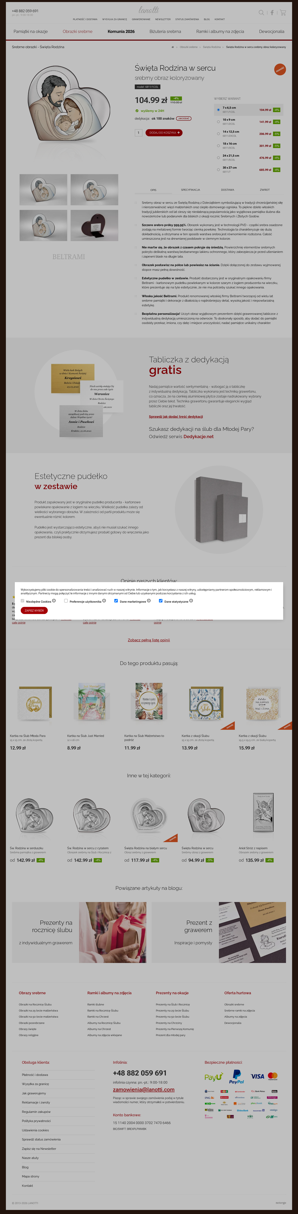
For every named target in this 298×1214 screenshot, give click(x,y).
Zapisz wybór (34, 610)
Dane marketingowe (135, 602)
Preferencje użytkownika (88, 602)
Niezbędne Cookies (41, 602)
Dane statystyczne (178, 602)
